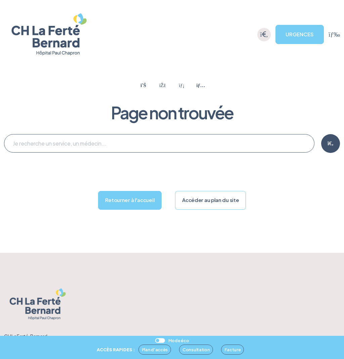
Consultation (196, 349)
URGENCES (300, 34)
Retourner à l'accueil (130, 200)
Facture (232, 349)
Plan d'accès (155, 349)
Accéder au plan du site (210, 200)
